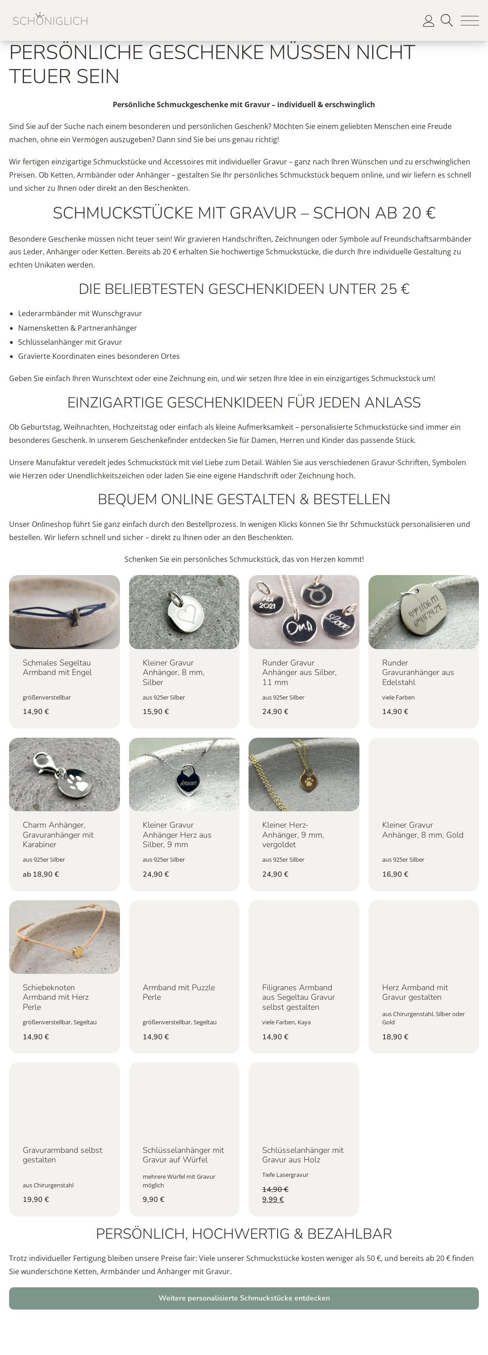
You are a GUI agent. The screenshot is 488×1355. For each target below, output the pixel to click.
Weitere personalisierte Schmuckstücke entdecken (244, 1298)
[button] (470, 20)
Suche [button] (447, 20)
